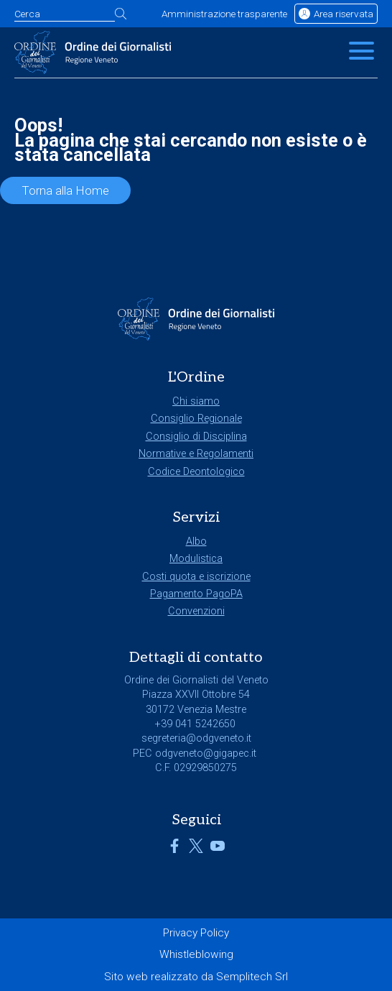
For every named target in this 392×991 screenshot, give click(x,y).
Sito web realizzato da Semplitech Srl (196, 976)
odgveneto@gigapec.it (205, 753)
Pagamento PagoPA (196, 594)
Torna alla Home (65, 190)
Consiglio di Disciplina (196, 436)
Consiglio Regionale (196, 418)
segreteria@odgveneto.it (196, 738)
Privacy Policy (196, 932)
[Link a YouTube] (217, 849)
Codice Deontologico (196, 472)
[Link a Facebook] (174, 849)
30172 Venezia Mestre (196, 710)
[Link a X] (196, 849)
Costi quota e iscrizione (196, 577)
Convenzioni (196, 611)
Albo (196, 541)
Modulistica (196, 559)
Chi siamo (196, 401)
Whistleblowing (196, 954)
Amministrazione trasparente (224, 13)
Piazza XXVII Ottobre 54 (196, 694)
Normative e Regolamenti (196, 454)
